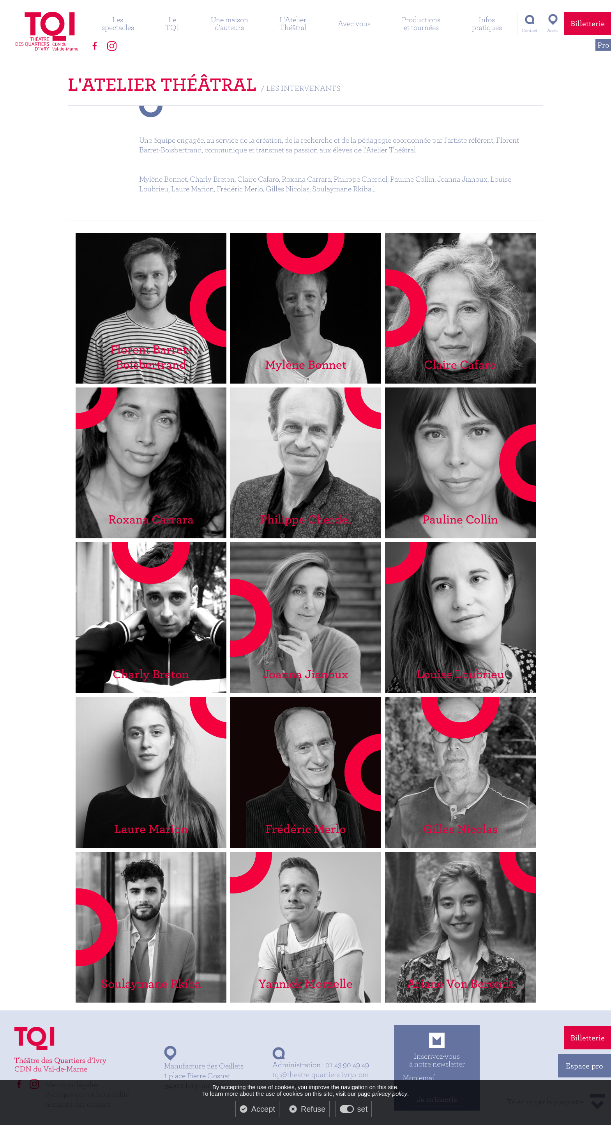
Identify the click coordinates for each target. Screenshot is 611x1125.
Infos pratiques (487, 23)
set (362, 1109)
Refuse (313, 1109)
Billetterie (587, 23)
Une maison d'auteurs (229, 23)
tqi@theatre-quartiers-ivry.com (320, 1074)
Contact (529, 30)
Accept (263, 1109)
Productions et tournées (421, 23)
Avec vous (354, 23)
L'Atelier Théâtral (292, 23)
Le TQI (172, 23)
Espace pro (584, 1065)
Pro (603, 45)
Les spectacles (118, 23)
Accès (552, 30)
